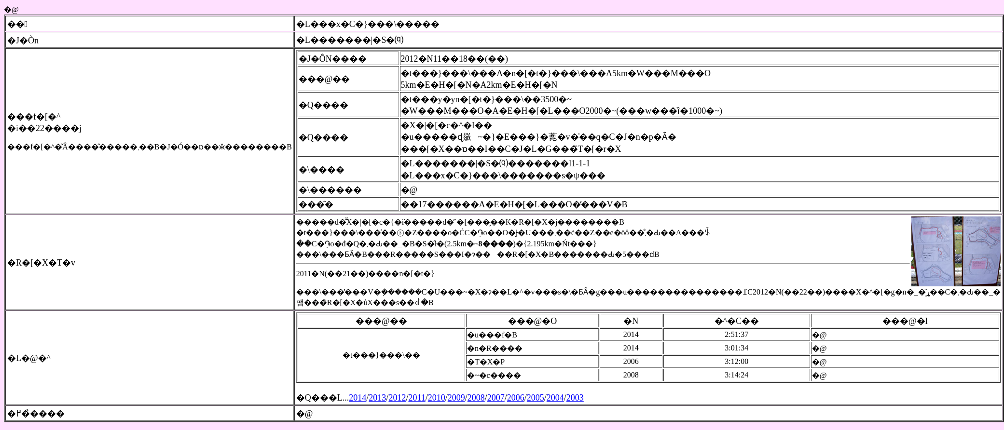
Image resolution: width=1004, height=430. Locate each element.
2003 (575, 398)
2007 (496, 398)
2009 (456, 398)
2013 (377, 398)
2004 (555, 398)
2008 (476, 398)
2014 (357, 398)
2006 (515, 398)
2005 (535, 398)
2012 (397, 398)
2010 (436, 398)
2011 (416, 398)
